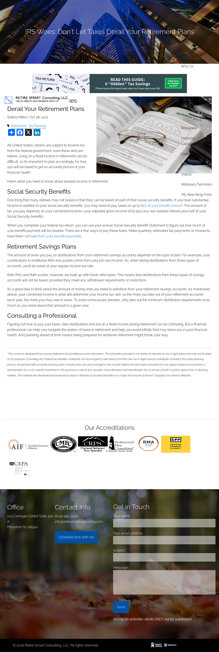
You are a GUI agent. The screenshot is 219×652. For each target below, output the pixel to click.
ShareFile (188, 164)
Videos (186, 174)
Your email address (144, 533)
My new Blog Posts (197, 195)
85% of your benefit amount (161, 206)
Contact (206, 118)
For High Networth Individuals (195, 105)
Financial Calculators (189, 141)
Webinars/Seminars (196, 184)
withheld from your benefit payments (52, 236)
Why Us (187, 66)
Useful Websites (193, 154)
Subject (135, 550)
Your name (137, 516)
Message (136, 568)
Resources (189, 128)
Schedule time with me (76, 537)
